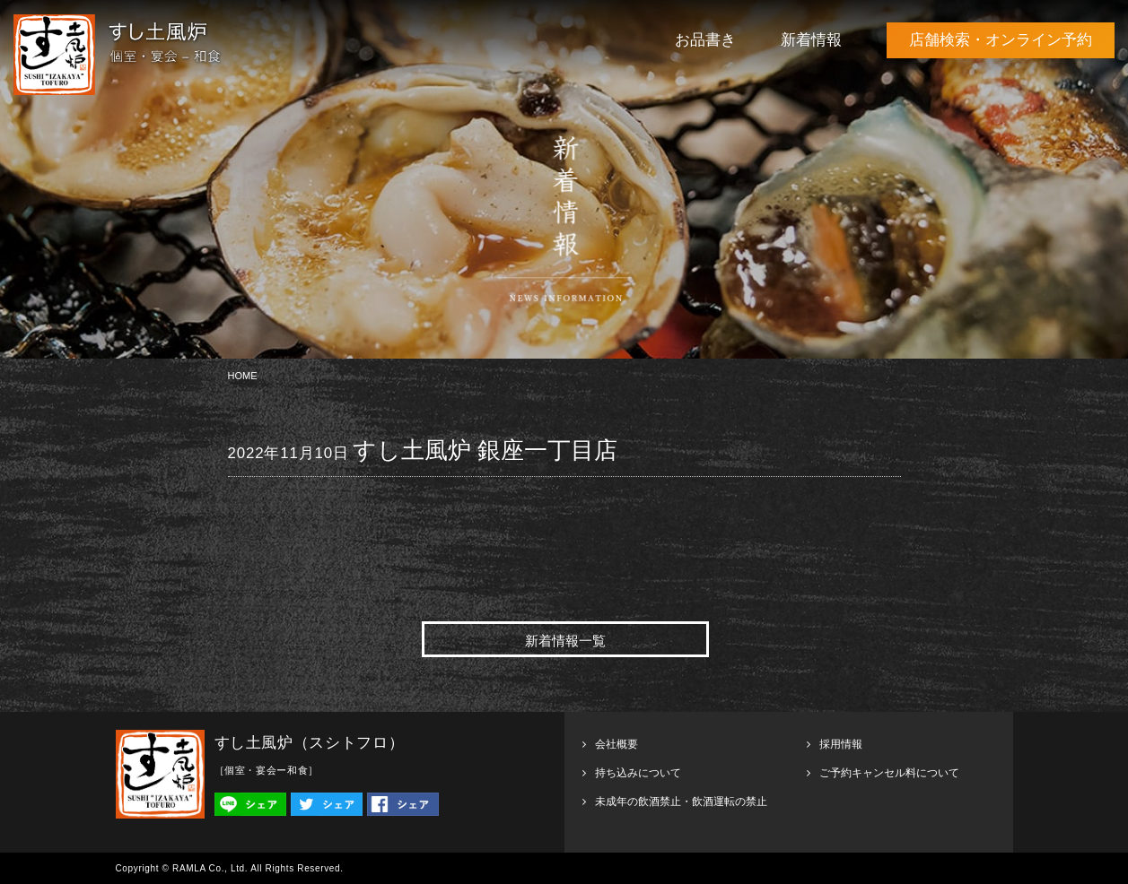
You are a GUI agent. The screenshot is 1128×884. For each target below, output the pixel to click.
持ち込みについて (638, 772)
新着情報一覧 (565, 641)
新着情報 (811, 39)
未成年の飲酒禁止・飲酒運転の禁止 (681, 801)
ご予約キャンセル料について (889, 772)
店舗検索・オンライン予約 (1000, 39)
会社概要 (616, 744)
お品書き (705, 39)
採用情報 (840, 744)
